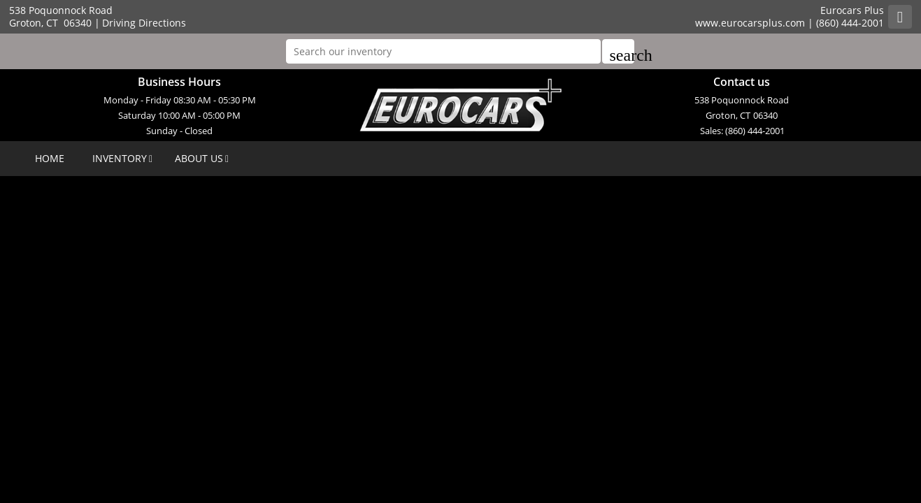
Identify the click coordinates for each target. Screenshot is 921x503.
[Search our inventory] (443, 51)
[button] (618, 51)
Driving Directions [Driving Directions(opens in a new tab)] (144, 22)
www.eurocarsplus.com (750, 22)
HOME (49, 158)
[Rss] (900, 17)
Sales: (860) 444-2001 (742, 130)
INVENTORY (119, 158)
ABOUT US (199, 158)
